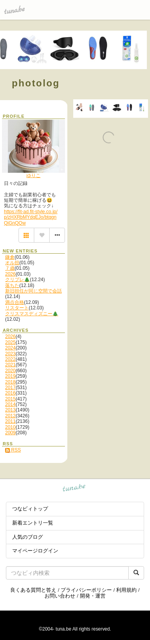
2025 (10, 342)
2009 (10, 432)
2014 (10, 404)
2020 (10, 370)
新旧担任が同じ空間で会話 (33, 291)
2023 (10, 354)
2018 (10, 382)
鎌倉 (10, 257)
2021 (10, 365)
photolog (36, 83)
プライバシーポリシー (86, 590)
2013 (10, 410)
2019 (10, 376)
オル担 (12, 262)
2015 (10, 399)
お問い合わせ (59, 596)
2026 (10, 274)
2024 (10, 348)
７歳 (10, 268)
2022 (10, 359)
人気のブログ (27, 537)
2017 (10, 387)
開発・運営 (93, 596)
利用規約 (126, 590)
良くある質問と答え (33, 590)
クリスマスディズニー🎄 (31, 313)
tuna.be (74, 488)
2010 (10, 427)
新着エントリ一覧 (32, 523)
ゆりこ (33, 175)
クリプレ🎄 (17, 279)
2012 (10, 416)
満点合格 (14, 302)
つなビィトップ (30, 509)
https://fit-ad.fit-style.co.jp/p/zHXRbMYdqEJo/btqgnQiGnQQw (30, 217)
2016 (10, 393)
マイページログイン (35, 551)
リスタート (17, 308)
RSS (13, 450)
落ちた (12, 285)
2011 (10, 421)
